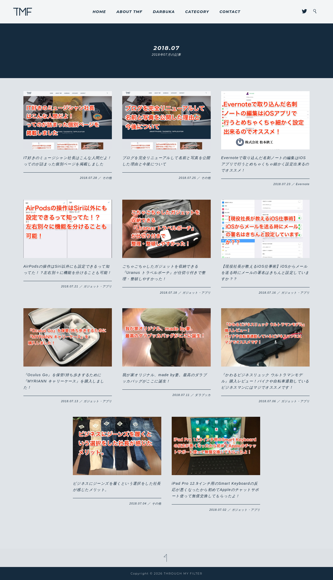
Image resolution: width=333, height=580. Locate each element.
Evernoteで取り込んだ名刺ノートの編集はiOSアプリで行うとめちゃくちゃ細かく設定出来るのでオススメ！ (265, 164)
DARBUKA (164, 11)
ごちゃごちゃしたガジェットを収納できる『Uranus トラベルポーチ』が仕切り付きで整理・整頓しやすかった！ (164, 272)
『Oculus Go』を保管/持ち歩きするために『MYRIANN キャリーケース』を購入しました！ (63, 381)
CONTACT (230, 11)
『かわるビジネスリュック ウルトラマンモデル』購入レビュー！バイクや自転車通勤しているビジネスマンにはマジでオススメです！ (265, 381)
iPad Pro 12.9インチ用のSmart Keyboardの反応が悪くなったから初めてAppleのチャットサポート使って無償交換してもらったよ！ (215, 489)
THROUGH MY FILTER (23, 12)
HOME (99, 11)
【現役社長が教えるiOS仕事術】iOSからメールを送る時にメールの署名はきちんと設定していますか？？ (265, 272)
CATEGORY (197, 11)
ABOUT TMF (129, 11)
